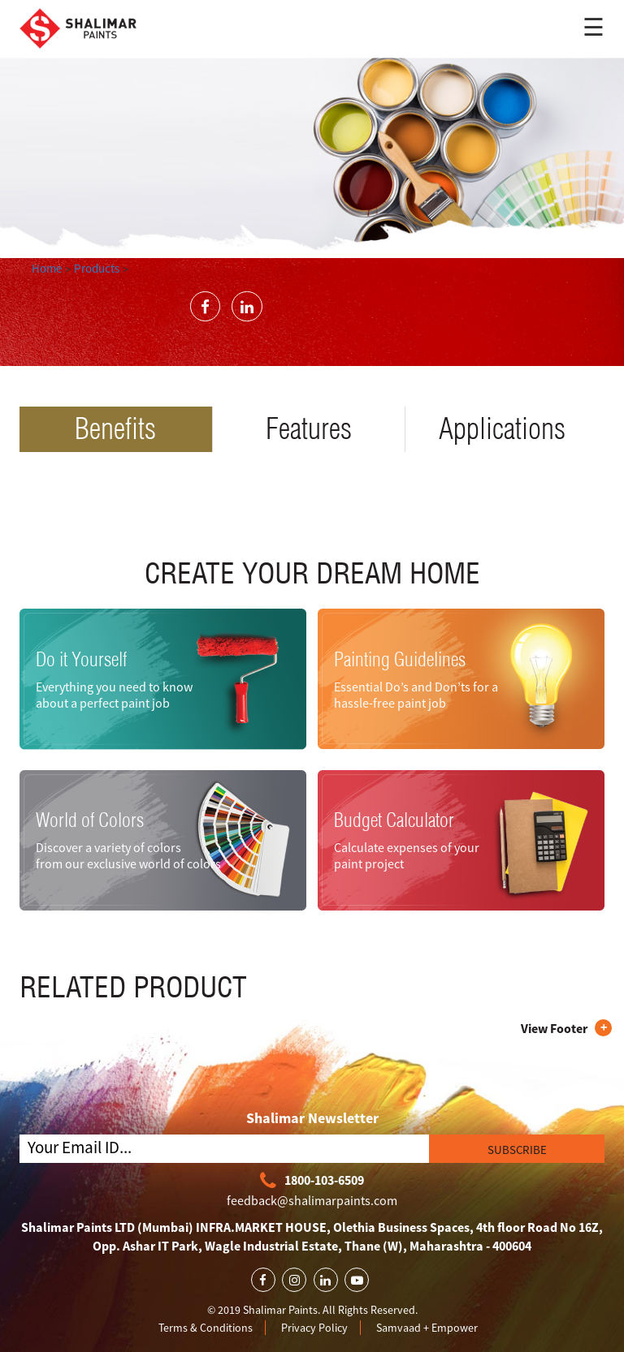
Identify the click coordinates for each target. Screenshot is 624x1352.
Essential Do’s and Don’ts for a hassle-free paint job (416, 694)
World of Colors (90, 819)
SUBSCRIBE (517, 1149)
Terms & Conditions (205, 1327)
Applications (502, 428)
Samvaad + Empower (427, 1327)
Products (96, 268)
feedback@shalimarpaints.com (312, 1200)
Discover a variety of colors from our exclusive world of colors (128, 855)
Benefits (115, 428)
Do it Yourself (81, 659)
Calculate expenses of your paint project (406, 855)
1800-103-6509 (312, 1181)
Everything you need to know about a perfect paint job (114, 694)
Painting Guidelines (400, 659)
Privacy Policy (314, 1327)
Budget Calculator (394, 819)
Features (309, 428)
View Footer (554, 1028)
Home (47, 268)
